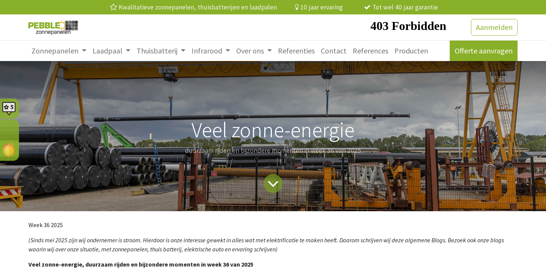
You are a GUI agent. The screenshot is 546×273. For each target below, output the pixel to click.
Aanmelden (494, 27)
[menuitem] (58, 51)
